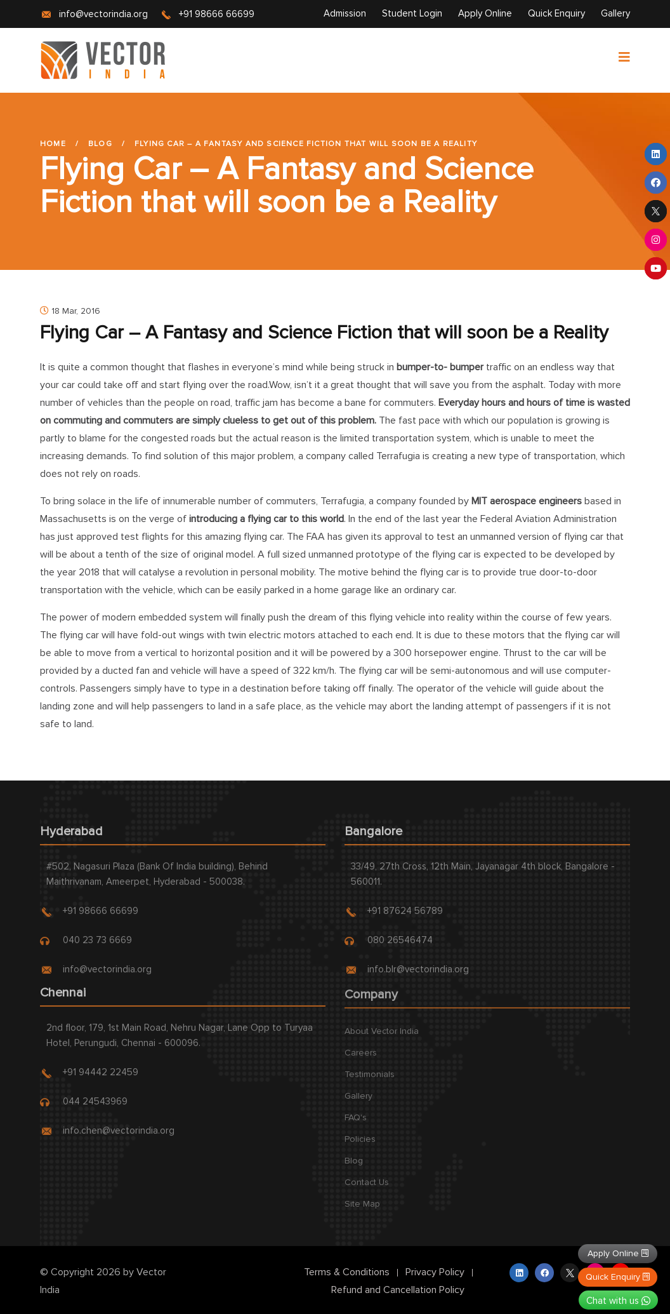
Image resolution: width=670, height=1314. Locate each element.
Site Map (362, 1210)
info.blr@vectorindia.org (418, 975)
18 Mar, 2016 (70, 310)
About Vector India (382, 1038)
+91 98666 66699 (216, 14)
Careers (361, 1059)
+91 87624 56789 (405, 917)
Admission (345, 13)
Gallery (615, 13)
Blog (100, 144)
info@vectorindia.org (103, 14)
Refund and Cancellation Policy (397, 1290)
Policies (360, 1146)
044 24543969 (95, 1107)
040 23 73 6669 (97, 946)
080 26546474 (400, 946)
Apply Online (485, 13)
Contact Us (367, 1189)
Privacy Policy (434, 1272)
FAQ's (356, 1124)
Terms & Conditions (347, 1272)
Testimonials (370, 1081)
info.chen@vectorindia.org (118, 1137)
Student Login (412, 13)
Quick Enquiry (556, 13)
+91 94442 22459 (100, 1078)
